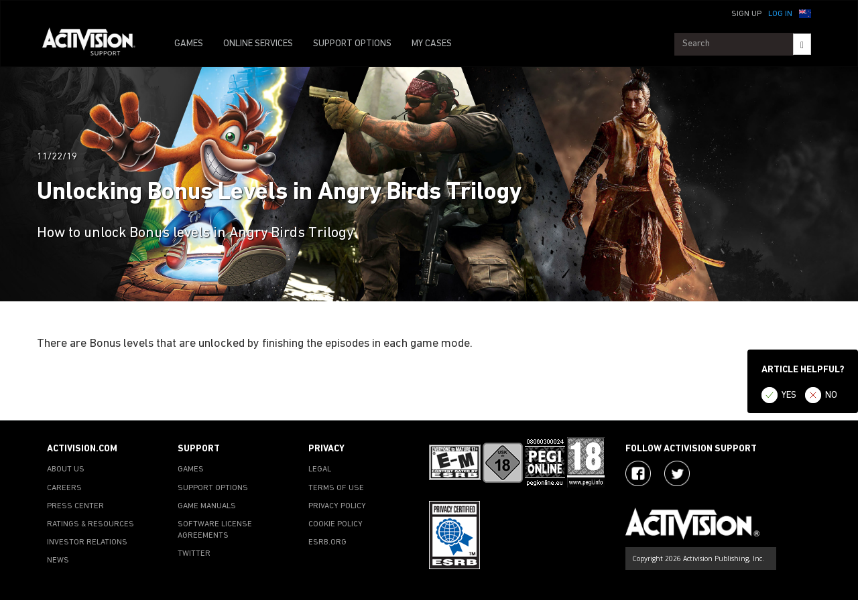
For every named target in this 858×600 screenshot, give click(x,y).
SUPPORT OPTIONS (352, 44)
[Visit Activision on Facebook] (638, 473)
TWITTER (194, 554)
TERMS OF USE (336, 488)
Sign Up (746, 14)
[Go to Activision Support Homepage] (95, 44)
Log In (780, 14)
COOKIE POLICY (335, 524)
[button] (805, 13)
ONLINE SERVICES (258, 44)
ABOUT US (65, 469)
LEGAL (319, 469)
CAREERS (64, 488)
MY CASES (432, 44)
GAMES (188, 44)
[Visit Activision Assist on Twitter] (677, 473)
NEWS (58, 560)
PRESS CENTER (75, 506)
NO (831, 395)
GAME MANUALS (207, 506)
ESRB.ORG (327, 542)
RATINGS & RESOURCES (90, 524)
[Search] (802, 44)
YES (789, 395)
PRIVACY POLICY (337, 506)
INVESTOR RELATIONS (87, 542)
